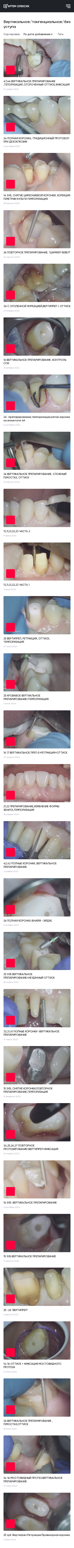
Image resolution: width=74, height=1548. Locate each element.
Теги (60, 34)
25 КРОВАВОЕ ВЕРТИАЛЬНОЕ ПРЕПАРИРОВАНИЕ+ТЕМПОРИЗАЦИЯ (26, 697)
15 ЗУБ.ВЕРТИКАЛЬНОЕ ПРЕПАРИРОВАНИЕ (30, 1256)
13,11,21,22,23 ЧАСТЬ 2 (17, 531)
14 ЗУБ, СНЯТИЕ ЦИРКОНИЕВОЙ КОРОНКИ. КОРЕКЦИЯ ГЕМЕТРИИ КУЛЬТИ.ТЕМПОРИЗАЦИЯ (37, 197)
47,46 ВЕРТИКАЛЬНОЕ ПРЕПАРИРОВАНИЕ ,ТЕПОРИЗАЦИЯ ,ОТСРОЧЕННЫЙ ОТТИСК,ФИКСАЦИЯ (37, 83)
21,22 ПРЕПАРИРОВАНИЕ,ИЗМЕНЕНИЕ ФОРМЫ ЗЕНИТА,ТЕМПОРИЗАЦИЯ (31, 808)
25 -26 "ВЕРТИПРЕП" (16, 1310)
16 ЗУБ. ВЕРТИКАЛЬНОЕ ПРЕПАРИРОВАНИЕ (30, 1202)
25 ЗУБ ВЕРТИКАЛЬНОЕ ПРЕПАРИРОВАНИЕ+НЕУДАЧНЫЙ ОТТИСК (29, 976)
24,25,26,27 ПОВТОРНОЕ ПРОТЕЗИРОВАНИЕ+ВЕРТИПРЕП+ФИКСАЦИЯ (31, 1147)
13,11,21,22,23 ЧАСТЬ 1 (16, 584)
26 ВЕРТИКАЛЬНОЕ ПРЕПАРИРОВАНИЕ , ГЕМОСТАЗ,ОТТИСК (28, 1422)
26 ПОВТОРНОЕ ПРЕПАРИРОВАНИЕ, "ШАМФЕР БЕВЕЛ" (37, 252)
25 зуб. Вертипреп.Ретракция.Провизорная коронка (37, 1535)
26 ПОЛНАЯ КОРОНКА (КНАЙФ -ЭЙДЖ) (28, 920)
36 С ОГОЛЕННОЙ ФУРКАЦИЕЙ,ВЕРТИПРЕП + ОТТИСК (37, 306)
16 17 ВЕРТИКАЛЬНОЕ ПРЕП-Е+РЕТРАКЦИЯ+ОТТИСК (35, 752)
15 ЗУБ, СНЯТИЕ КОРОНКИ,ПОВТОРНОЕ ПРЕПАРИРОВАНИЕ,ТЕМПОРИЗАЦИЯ (28, 1090)
